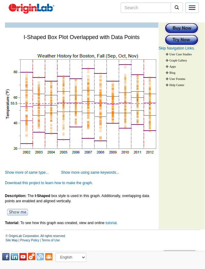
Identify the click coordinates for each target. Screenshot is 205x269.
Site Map (11, 240)
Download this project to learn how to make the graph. (49, 183)
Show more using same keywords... (90, 172)
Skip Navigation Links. (177, 48)
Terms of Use (51, 240)
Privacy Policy (29, 240)
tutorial (111, 223)
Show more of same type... (27, 172)
